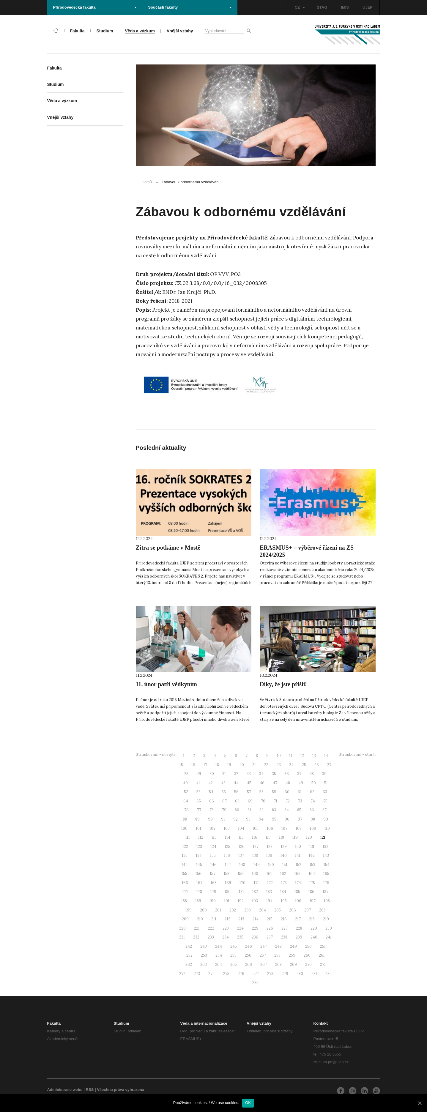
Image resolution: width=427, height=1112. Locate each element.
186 (311, 891)
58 (261, 791)
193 (255, 900)
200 (203, 910)
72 (288, 801)
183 (269, 891)
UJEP (368, 7)
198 (327, 900)
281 (314, 973)
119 (295, 837)
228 (299, 928)
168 (214, 882)
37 (299, 773)
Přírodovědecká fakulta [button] (95, 7)
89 (197, 819)
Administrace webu (65, 1089)
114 (227, 837)
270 (308, 964)
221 (197, 928)
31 (224, 773)
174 (298, 882)
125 (227, 846)
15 (181, 764)
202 (232, 910)
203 (247, 910)
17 (205, 764)
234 (225, 937)
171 (256, 882)
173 (284, 882)
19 (229, 764)
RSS (90, 1089)
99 (325, 819)
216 (284, 919)
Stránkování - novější (155, 754)
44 (236, 783)
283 (255, 982)
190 (212, 900)
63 (325, 791)
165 (326, 873)
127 (256, 846)
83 (274, 810)
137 (241, 855)
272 (182, 973)
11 (290, 755)
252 (189, 955)
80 (237, 810)
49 (300, 783)
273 (197, 973)
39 (324, 773)
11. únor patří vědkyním (166, 684)
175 (312, 882)
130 (298, 846)
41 (198, 783)
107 (284, 828)
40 (185, 783)
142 (312, 855)
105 (256, 828)
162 (283, 873)
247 (263, 946)
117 (268, 837)
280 (300, 973)
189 (198, 900)
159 (241, 873)
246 (248, 946)
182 (255, 891)
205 (277, 910)
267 (263, 964)
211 (213, 919)
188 (184, 900)
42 (210, 783)
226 (270, 928)
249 (293, 946)
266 (248, 964)
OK (248, 1102)
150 (271, 864)
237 (270, 937)
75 (325, 801)
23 (279, 764)
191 (226, 900)
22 (266, 764)
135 (213, 855)
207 (307, 910)
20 (242, 764)
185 (297, 891)
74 (313, 801)
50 (313, 783)
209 (185, 919)
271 (323, 964)
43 (223, 783)
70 (263, 801)
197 (313, 900)
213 (241, 919)
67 (224, 801)
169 (228, 882)
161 (269, 873)
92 (235, 819)
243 (203, 946)
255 (233, 955)
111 (187, 837)
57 (249, 791)
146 (213, 864)
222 (211, 928)
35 (274, 773)
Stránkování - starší (357, 754)
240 (314, 937)
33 (249, 773)
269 (293, 964)
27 (329, 764)
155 (184, 873)
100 (184, 828)
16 (193, 764)
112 (200, 837)
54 (211, 791)
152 (298, 864)
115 (241, 837)
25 (304, 764)
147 (228, 864)
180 (228, 891)
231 (182, 937)
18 (217, 764)
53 (198, 791)
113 (214, 837)
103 (227, 828)
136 (227, 855)
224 (240, 928)
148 (242, 864)
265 (233, 964)
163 (297, 873)
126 (242, 846)
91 (223, 819)
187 (325, 891)
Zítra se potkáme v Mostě (168, 547)
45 (249, 783)
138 (255, 855)
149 (256, 864)
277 (256, 973)
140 (284, 855)
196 (298, 900)
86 (312, 810)
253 (204, 955)
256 (248, 955)
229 (314, 928)
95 (274, 819)
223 (226, 928)
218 (312, 919)
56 (236, 791)
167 (199, 882)
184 (283, 891)
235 (240, 937)
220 (182, 928)
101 (198, 828)
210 (200, 919)
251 (323, 946)
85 (299, 810)
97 (300, 819)
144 (185, 864)
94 (261, 819)
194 (269, 900)
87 (324, 810)
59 (274, 791)
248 (278, 946)
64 (185, 801)
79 (224, 810)
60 (287, 791)
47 (275, 783)
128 (269, 846)
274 (211, 973)
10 (279, 755)
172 (270, 882)
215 (269, 919)
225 (255, 928)
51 (326, 783)
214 (256, 919)
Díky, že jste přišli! (283, 684)
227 (284, 928)
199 (188, 910)
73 (300, 801)
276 (241, 973)
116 (254, 837)
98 (313, 819)
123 (199, 846)
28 (186, 773)
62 (312, 791)
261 (322, 955)
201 (218, 910)
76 (186, 810)
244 (218, 946)
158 (226, 873)
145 (199, 864)
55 (224, 791)
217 (298, 919)
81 (249, 810)
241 (329, 937)
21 (254, 764)
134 (199, 855)
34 (261, 773)
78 (211, 810)
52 (186, 791)
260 (307, 955)
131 (311, 846)
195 (284, 900)
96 (287, 819)
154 (327, 864)
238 (284, 937)
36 (286, 773)
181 (241, 891)
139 (269, 855)
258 (277, 955)
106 (270, 828)
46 (262, 783)
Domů (147, 182)
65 (198, 801)
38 (312, 773)
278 (270, 973)
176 (326, 882)
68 (237, 801)
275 (226, 973)
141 (297, 855)
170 (242, 882)
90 (210, 819)
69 (250, 801)
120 (309, 837)
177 (185, 891)
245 (233, 946)
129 (284, 846)
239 (299, 937)
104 (241, 828)
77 (199, 810)
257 (263, 955)
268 (278, 964)
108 (299, 828)
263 (203, 964)
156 (198, 873)
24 (291, 764)
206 (292, 910)
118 (281, 837)
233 (211, 937)
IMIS (345, 7)
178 (199, 891)
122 (185, 846)
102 (212, 828)
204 (262, 910)
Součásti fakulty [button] (190, 7)
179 (213, 891)
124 (213, 846)
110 (327, 828)
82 (261, 810)
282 (328, 973)
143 (326, 855)
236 (255, 937)
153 (312, 864)
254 (218, 955)
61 (300, 791)
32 (236, 773)
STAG (322, 7)
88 (185, 819)
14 (326, 755)
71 (275, 801)
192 (241, 900)
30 (211, 773)
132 (325, 846)
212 (227, 919)
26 (316, 764)
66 (211, 801)
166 (185, 882)
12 (302, 755)
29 (199, 773)
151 (284, 864)
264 (218, 964)
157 (212, 873)
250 (308, 946)
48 (288, 783)
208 (322, 910)
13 (314, 755)
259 (292, 955)
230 (328, 928)
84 (286, 810)
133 (184, 855)
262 (188, 964)
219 (326, 919)
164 (312, 873)
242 (188, 946)
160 (255, 873)
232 (196, 937)
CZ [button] (300, 7)
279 (285, 973)
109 (313, 828)
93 (248, 819)
